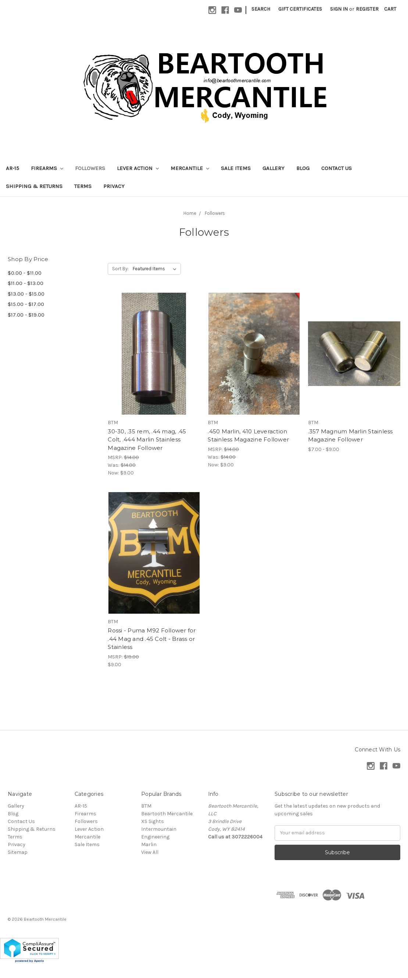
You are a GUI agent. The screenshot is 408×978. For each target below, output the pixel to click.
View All (149, 852)
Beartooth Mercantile (167, 814)
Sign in (339, 9)
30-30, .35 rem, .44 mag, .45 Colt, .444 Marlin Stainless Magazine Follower (147, 439)
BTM (146, 806)
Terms (83, 186)
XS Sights (152, 821)
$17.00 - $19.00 (26, 314)
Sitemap (18, 852)
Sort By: (120, 268)
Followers (90, 168)
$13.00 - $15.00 (26, 293)
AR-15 (12, 168)
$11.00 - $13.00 (25, 283)
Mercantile (190, 168)
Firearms (47, 168)
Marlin (149, 844)
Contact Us (336, 168)
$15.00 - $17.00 (26, 304)
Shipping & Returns (34, 186)
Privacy (114, 186)
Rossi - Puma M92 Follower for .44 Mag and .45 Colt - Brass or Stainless (152, 638)
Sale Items (236, 168)
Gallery (273, 168)
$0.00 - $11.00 (25, 273)
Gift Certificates (300, 9)
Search (260, 9)
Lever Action (138, 168)
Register (367, 9)
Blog (302, 168)
